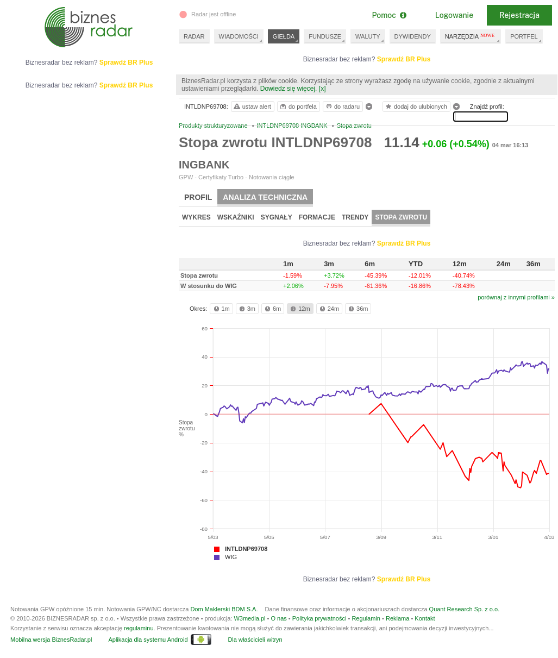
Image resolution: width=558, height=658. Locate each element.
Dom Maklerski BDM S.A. (224, 609)
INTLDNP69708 (246, 549)
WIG (231, 557)
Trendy (355, 217)
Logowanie (454, 15)
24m (328, 308)
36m (357, 308)
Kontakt (425, 618)
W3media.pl (249, 618)
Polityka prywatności (319, 618)
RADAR (194, 36)
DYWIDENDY (412, 36)
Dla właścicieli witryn (255, 639)
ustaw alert (252, 106)
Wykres (196, 217)
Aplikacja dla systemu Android (147, 639)
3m (246, 308)
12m (299, 308)
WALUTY (367, 36)
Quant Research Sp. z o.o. (464, 609)
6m (272, 308)
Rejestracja (519, 15)
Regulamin (366, 618)
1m (221, 308)
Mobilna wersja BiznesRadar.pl (51, 639)
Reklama (397, 618)
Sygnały (276, 217)
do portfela (298, 106)
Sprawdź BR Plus (404, 59)
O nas (278, 618)
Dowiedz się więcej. (288, 88)
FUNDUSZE (325, 36)
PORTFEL (524, 36)
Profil (198, 197)
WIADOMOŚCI (239, 36)
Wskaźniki (235, 217)
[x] (322, 88)
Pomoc (389, 15)
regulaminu (138, 628)
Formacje (317, 217)
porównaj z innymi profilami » (516, 297)
